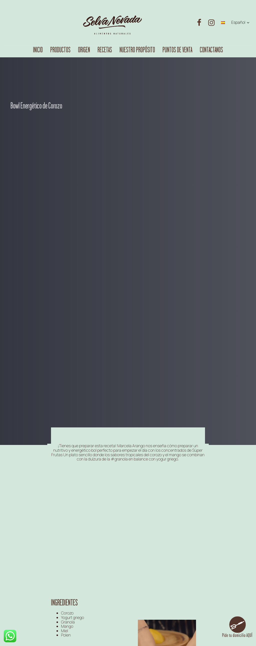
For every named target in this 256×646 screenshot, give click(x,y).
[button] (240, 22)
